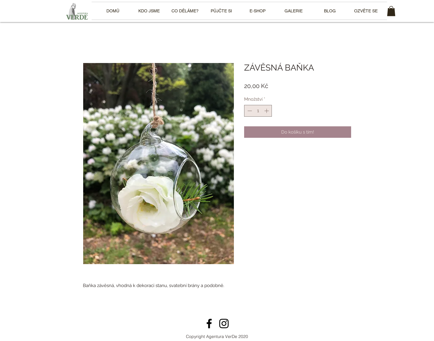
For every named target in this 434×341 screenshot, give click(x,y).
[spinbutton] (258, 110)
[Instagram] (224, 323)
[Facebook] (209, 323)
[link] (391, 11)
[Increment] (267, 110)
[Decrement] (249, 110)
